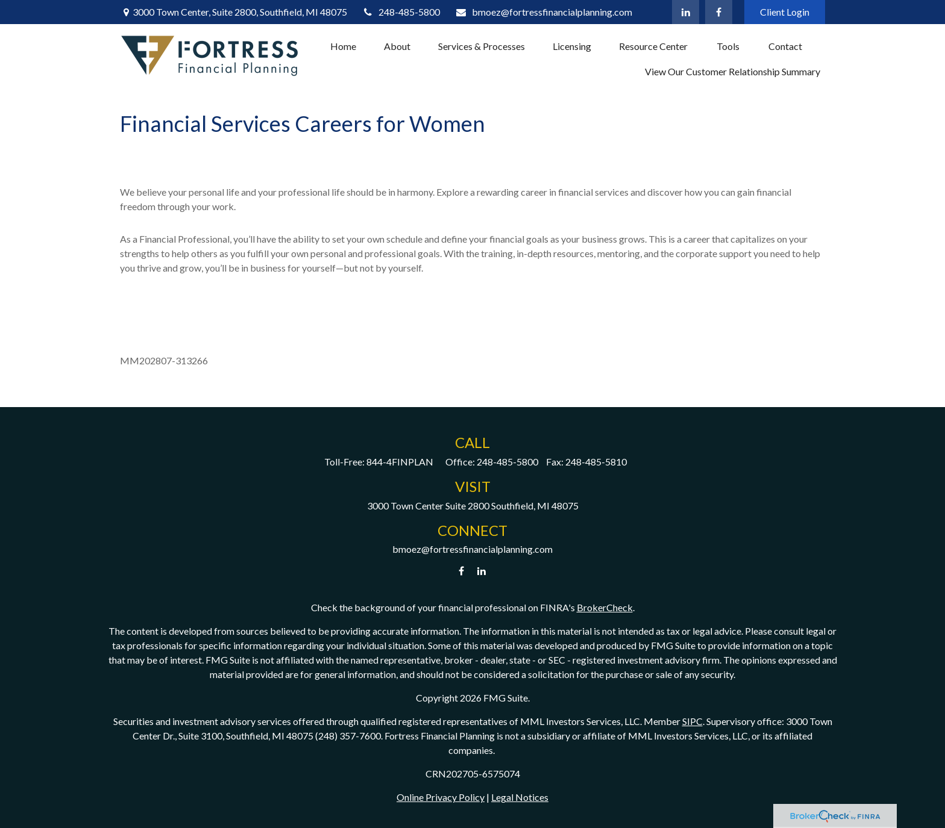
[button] (343, 45)
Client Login (784, 11)
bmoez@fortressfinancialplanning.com (543, 11)
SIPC (692, 721)
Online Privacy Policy (441, 797)
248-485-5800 (401, 11)
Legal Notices (519, 797)
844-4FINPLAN (399, 461)
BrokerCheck (605, 607)
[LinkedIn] (685, 12)
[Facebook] (718, 12)
